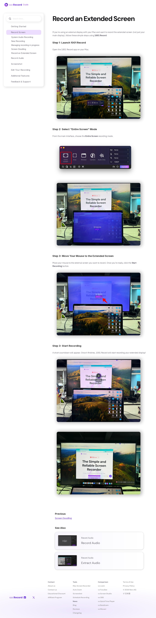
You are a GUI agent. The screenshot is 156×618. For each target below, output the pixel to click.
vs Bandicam (103, 605)
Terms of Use (128, 582)
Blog (74, 605)
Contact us (52, 590)
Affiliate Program (55, 597)
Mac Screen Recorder (82, 586)
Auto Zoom (77, 590)
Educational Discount (56, 593)
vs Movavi (102, 609)
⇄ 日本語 (126, 593)
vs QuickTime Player (106, 601)
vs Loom (101, 586)
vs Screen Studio (105, 593)
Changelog (77, 613)
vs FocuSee (102, 590)
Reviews (76, 609)
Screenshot (77, 593)
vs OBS (101, 597)
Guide (25, 4)
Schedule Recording (81, 597)
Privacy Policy (129, 586)
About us (51, 586)
